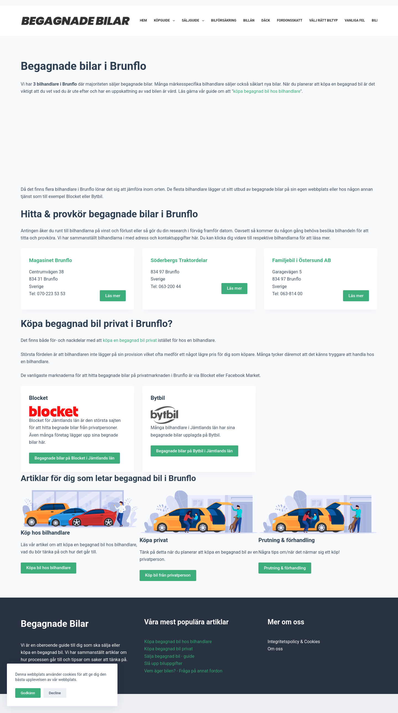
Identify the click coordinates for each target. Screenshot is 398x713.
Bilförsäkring (223, 20)
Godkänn (28, 693)
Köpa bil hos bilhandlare (48, 567)
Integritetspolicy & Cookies (294, 641)
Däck (265, 20)
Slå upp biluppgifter (163, 663)
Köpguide (165, 20)
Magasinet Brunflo (52, 260)
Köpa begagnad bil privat (168, 648)
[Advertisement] (199, 140)
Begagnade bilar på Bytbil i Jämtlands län (194, 450)
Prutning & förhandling (285, 567)
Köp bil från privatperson (168, 575)
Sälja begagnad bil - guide (169, 656)
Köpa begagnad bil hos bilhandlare (178, 641)
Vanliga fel (355, 20)
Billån (249, 20)
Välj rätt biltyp (323, 20)
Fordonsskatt (289, 20)
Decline (55, 693)
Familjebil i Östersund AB (303, 260)
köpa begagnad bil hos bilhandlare (266, 91)
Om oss (275, 648)
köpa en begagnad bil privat (130, 340)
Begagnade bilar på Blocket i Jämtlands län (74, 458)
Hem (143, 20)
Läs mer (112, 295)
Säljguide (194, 20)
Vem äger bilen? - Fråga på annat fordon (183, 670)
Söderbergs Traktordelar (181, 260)
